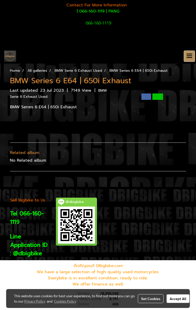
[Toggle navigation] (189, 56)
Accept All (178, 298)
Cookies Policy (65, 301)
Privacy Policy (34, 301)
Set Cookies (150, 298)
